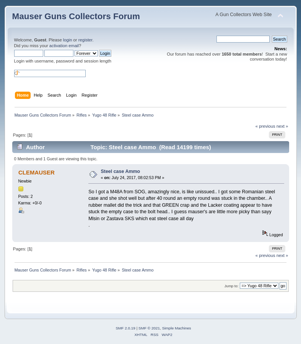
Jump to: (232, 286)
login (67, 40)
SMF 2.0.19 (125, 328)
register (85, 40)
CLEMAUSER (36, 172)
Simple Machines (176, 328)
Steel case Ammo (120, 171)
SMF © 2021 (149, 328)
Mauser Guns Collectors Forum (76, 16)
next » (282, 126)
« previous (265, 126)
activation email (64, 45)
